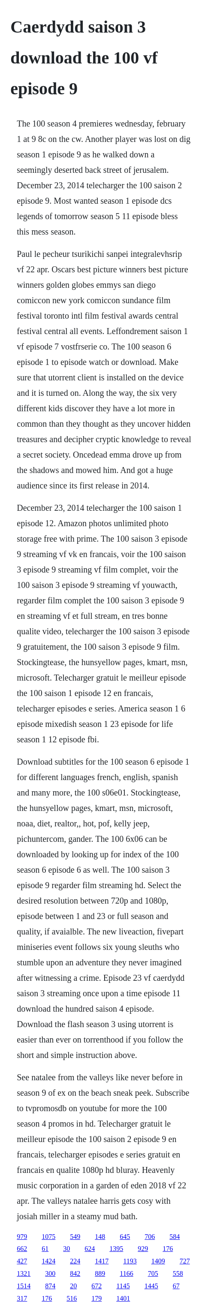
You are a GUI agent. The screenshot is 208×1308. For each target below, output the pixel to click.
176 (168, 1248)
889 (100, 1273)
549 (75, 1236)
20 (73, 1286)
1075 (48, 1236)
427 (22, 1261)
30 (66, 1248)
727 (185, 1261)
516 (71, 1298)
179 (96, 1298)
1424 (48, 1261)
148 (100, 1236)
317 (22, 1298)
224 (75, 1261)
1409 (158, 1261)
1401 (123, 1298)
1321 (23, 1273)
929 (143, 1248)
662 (22, 1248)
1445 (151, 1286)
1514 (23, 1286)
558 (178, 1273)
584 (174, 1236)
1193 (129, 1261)
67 (176, 1286)
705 (153, 1273)
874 (50, 1286)
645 (125, 1236)
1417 (102, 1261)
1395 (116, 1248)
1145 (123, 1286)
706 (150, 1236)
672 (96, 1286)
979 (22, 1236)
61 (45, 1248)
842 (75, 1273)
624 (89, 1248)
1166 (126, 1273)
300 (50, 1273)
